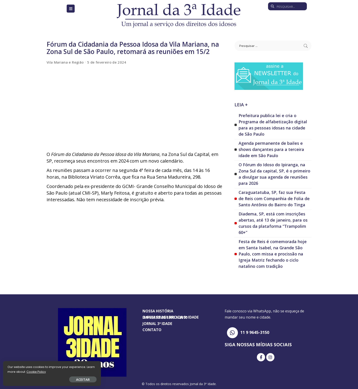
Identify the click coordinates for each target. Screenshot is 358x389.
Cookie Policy (17, 371)
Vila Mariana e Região (65, 62)
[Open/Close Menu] (71, 9)
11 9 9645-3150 (254, 332)
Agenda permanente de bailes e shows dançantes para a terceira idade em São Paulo (271, 149)
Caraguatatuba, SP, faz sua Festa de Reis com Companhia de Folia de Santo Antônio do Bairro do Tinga (274, 198)
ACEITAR (54, 379)
